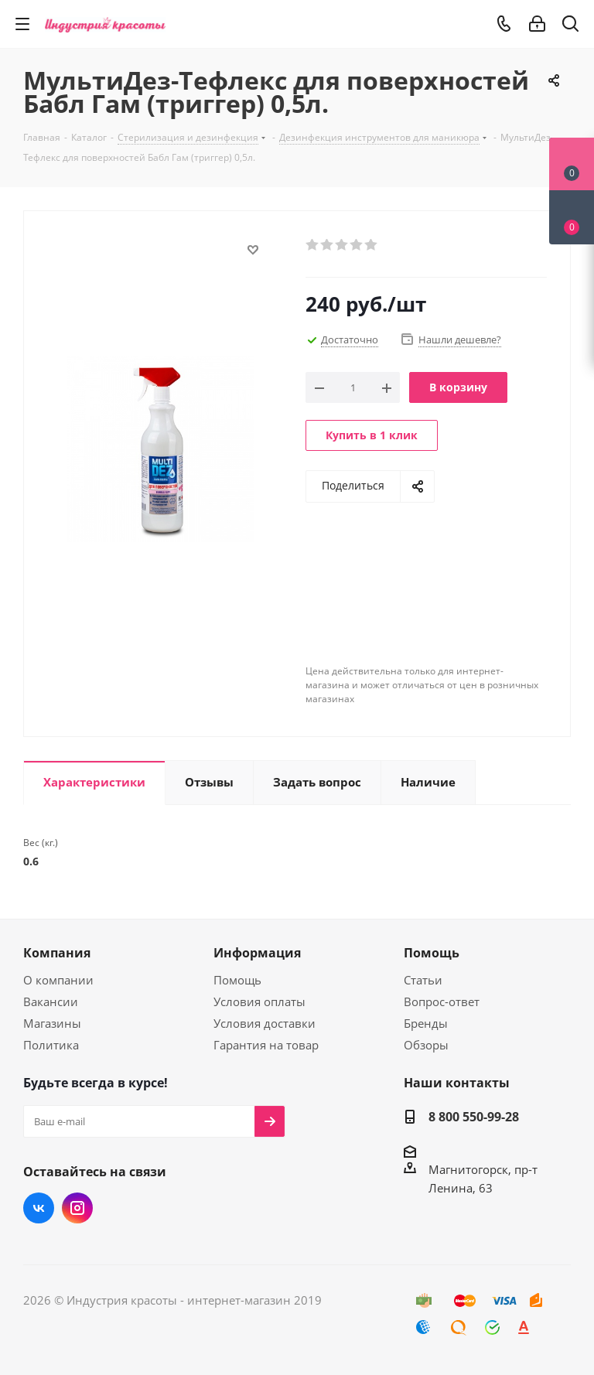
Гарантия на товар (266, 1045)
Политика (51, 1045)
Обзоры (426, 1045)
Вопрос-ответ (442, 1001)
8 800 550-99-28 (473, 1116)
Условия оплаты (259, 1001)
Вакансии (50, 1001)
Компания (56, 952)
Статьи (423, 980)
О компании (58, 980)
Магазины (52, 1023)
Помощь (237, 980)
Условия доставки (264, 1023)
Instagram (77, 1207)
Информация (257, 952)
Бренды (426, 1023)
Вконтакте (38, 1207)
